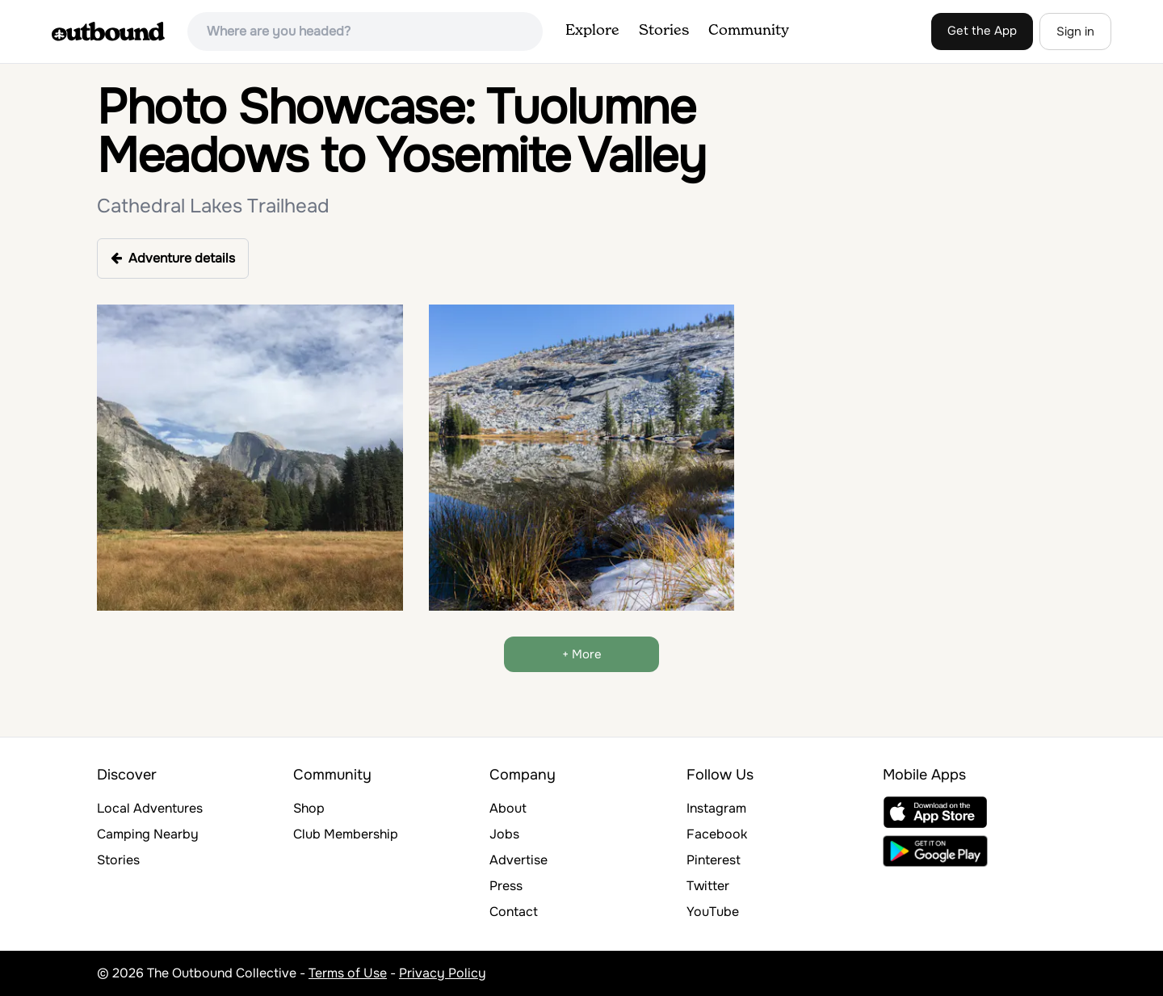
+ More (582, 654)
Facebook (716, 834)
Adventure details (173, 258)
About (508, 808)
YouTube (712, 911)
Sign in (1075, 31)
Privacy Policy (442, 972)
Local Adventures (150, 808)
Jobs (504, 834)
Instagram (716, 808)
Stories (664, 30)
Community (748, 30)
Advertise (518, 859)
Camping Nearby (148, 834)
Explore (592, 30)
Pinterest (713, 859)
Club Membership (345, 834)
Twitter (707, 885)
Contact (513, 911)
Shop (309, 808)
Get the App (982, 31)
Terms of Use (348, 972)
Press (506, 885)
